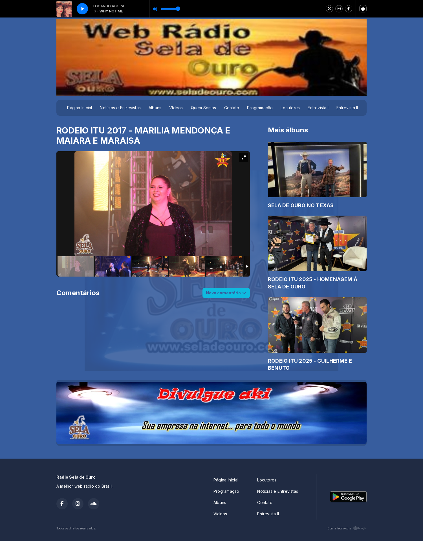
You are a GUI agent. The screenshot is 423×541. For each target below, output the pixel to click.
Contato (231, 107)
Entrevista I (318, 107)
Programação (260, 107)
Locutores (290, 107)
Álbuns (155, 107)
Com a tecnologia (347, 528)
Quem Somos (203, 107)
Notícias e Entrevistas (120, 107)
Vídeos (176, 107)
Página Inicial (79, 107)
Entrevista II (347, 107)
